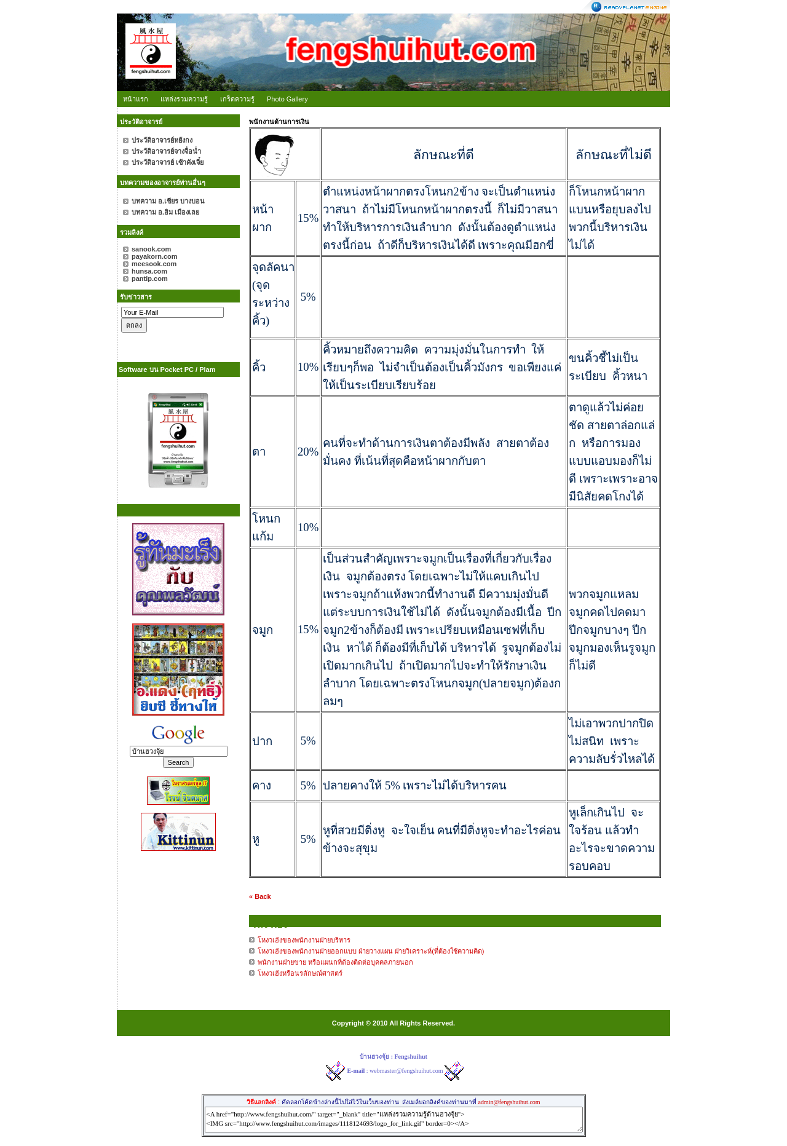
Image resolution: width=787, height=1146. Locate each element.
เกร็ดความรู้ (237, 99)
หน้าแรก (135, 99)
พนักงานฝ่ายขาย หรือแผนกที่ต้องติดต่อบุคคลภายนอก (335, 962)
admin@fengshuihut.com (509, 1102)
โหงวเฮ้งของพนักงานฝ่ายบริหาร (304, 940)
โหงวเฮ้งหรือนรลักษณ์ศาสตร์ (300, 973)
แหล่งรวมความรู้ (184, 99)
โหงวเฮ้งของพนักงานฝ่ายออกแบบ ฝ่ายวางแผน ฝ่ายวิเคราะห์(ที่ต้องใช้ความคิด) (371, 951)
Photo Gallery (287, 99)
